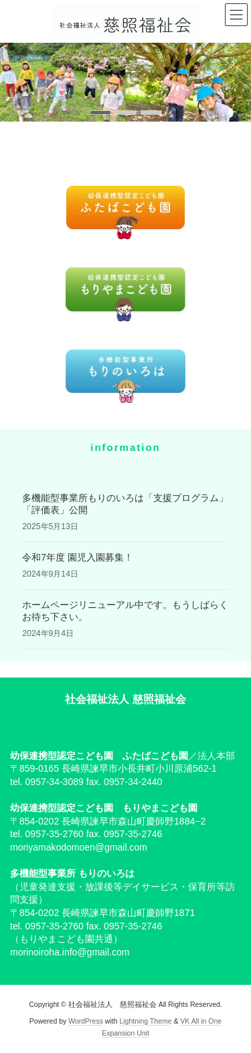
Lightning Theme (145, 1021)
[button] (100, 112)
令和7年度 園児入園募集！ (77, 557)
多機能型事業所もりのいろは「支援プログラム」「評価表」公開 (125, 503)
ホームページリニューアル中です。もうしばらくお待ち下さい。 (125, 610)
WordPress (85, 1021)
